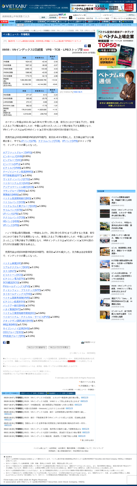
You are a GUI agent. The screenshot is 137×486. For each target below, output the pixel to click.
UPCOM (57, 25)
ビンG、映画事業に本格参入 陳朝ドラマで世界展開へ (121, 251)
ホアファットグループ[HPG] (17, 152)
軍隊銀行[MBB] (10, 194)
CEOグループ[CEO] (13, 332)
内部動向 (70, 25)
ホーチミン (30, 25)
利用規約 (52, 451)
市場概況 (20, 25)
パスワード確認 (103, 18)
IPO (63, 25)
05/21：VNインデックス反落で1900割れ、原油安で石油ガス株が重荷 (52, 432)
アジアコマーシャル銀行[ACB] (18, 187)
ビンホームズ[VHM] (13, 156)
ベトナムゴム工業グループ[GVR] (19, 206)
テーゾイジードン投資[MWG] (18, 171)
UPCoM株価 (51, 22)
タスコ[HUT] (9, 271)
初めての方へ (8, 25)
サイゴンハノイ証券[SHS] (16, 328)
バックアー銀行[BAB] (14, 305)
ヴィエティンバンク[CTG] (16, 179)
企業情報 (104, 22)
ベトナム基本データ (77, 22)
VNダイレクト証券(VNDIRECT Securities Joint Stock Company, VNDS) (98, 459)
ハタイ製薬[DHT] (11, 309)
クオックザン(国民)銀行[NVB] (18, 321)
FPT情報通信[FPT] (12, 175)
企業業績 (80, 25)
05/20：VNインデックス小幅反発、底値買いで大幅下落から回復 (50, 436)
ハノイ (39, 25)
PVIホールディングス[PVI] (16, 286)
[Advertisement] (116, 129)
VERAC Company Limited (22, 459)
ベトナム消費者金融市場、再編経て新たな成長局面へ (121, 200)
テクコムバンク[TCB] (49, 141)
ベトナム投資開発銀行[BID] (17, 198)
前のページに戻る (88, 382)
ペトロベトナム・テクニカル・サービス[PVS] (26, 317)
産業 (93, 25)
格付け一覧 (115, 22)
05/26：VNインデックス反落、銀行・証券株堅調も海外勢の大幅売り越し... (55, 412)
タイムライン (113, 25)
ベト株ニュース (36, 30)
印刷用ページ (88, 342)
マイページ (127, 22)
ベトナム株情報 (23, 30)
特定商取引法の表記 (80, 451)
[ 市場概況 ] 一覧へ (87, 386)
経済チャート (92, 22)
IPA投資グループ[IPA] (14, 336)
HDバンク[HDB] (11, 221)
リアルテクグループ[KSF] (16, 267)
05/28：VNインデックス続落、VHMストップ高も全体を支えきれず (52, 401)
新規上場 (47, 25)
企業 (87, 25)
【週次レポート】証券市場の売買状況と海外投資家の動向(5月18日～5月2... (55, 423)
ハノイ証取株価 (39, 22)
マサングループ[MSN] (14, 191)
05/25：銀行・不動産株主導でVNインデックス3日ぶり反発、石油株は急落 (55, 418)
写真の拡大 (76, 92)
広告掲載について (84, 448)
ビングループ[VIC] (12, 160)
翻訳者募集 (71, 448)
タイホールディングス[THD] (17, 294)
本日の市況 (126, 25)
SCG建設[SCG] (10, 282)
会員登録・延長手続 (85, 18)
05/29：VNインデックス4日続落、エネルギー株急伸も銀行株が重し (52, 398)
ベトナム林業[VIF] (12, 263)
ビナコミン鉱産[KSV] (14, 301)
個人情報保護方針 (64, 451)
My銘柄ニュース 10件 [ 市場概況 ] (62, 393)
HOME (11, 21)
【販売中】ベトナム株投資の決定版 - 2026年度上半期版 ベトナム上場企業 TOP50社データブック (44, 41)
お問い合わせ (131, 1)
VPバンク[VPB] (70, 141)
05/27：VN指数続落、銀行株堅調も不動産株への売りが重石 (49, 405)
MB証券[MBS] (10, 324)
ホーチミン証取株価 (23, 22)
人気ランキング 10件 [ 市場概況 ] (32, 393)
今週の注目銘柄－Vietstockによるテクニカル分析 (44, 408)
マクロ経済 (101, 25)
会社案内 (61, 448)
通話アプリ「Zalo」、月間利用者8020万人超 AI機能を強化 (121, 301)
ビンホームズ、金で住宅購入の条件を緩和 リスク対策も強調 (121, 314)
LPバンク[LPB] (28, 141)
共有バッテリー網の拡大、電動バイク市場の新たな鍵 (121, 238)
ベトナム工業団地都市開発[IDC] (19, 313)
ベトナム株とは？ (106, 1)
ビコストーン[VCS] (12, 275)
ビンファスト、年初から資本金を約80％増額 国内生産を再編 (121, 225)
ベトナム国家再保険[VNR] (16, 298)
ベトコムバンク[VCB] (14, 202)
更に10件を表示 (88, 440)
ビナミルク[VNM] (11, 168)
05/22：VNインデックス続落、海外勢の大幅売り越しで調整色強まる (52, 429)
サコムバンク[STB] (12, 210)
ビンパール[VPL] (11, 164)
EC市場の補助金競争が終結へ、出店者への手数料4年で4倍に (122, 263)
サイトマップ (119, 1)
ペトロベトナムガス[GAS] (16, 183)
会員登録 (4, 22)
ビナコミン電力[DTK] (14, 278)
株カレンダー (63, 22)
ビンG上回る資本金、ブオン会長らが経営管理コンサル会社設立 (121, 276)
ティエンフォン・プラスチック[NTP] (21, 290)
